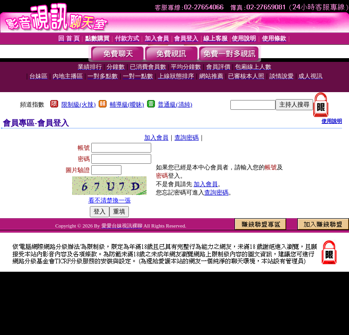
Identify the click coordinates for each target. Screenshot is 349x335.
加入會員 (156, 137)
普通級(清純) (175, 104)
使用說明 (332, 121)
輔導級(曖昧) (127, 104)
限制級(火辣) (78, 104)
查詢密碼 (186, 137)
